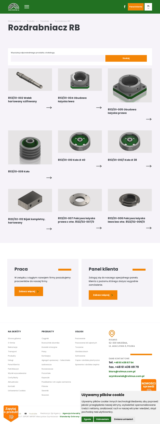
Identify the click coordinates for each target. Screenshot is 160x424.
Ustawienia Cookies (17, 390)
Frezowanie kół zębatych (86, 343)
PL (148, 7)
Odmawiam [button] (102, 419)
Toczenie (79, 347)
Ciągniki (45, 338)
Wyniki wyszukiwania (17, 373)
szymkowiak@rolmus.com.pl (126, 376)
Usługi (10, 360)
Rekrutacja (12, 347)
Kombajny (46, 356)
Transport (12, 351)
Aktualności (13, 382)
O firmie (11, 343)
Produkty (31, 21)
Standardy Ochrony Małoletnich (76, 416)
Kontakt (11, 386)
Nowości (45, 395)
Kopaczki (45, 377)
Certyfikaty (13, 377)
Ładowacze (47, 364)
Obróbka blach (81, 351)
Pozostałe (44, 21)
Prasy (44, 351)
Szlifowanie (80, 356)
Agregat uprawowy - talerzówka (56, 360)
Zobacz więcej (29, 291)
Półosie (45, 386)
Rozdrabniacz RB (62, 21)
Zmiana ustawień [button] (123, 419)
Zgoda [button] (87, 419)
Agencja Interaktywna (73, 413)
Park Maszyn (13, 369)
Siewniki (45, 390)
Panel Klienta (14, 364)
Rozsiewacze (47, 369)
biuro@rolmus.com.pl (122, 371)
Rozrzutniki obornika (50, 343)
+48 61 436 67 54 (124, 362)
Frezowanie (80, 338)
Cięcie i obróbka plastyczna (87, 360)
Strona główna (14, 21)
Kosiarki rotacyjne (49, 347)
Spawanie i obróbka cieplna (87, 364)
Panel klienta (135, 7)
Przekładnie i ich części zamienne (56, 382)
